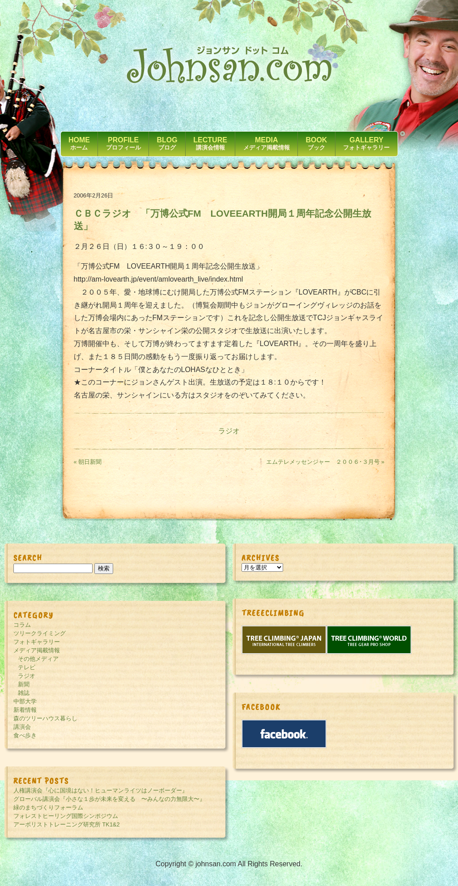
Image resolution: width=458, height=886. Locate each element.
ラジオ (229, 431)
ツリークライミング (39, 633)
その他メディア (38, 658)
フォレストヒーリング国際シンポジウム (65, 816)
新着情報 (25, 709)
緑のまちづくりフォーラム (48, 807)
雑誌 (24, 692)
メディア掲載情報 (36, 650)
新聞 (24, 684)
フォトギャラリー (36, 641)
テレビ (26, 667)
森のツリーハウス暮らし (45, 718)
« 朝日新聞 (88, 461)
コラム (22, 624)
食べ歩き (25, 735)
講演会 (22, 726)
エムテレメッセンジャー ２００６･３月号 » (325, 461)
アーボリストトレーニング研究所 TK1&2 (66, 824)
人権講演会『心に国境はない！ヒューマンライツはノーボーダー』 (100, 790)
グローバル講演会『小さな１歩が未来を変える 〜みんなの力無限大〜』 (109, 799)
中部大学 (25, 701)
